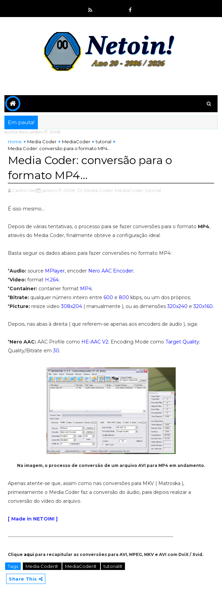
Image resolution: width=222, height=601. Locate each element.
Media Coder (42, 141)
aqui (29, 554)
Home (15, 141)
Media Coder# (42, 566)
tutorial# (113, 566)
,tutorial (152, 190)
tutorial (103, 141)
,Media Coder (98, 190)
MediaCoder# (81, 566)
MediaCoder (76, 141)
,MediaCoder (128, 190)
